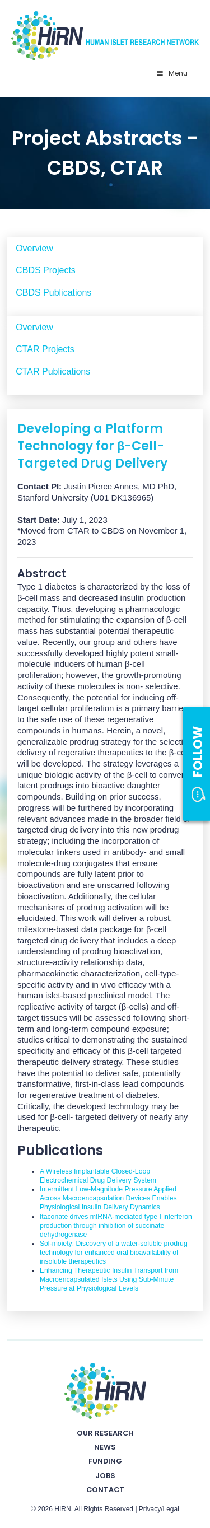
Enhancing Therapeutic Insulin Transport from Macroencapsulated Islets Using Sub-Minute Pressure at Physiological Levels (109, 1279)
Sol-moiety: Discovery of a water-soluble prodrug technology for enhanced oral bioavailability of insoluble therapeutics (114, 1252)
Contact (105, 1489)
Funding (105, 1461)
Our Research (105, 1433)
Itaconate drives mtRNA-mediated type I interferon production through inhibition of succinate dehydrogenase (116, 1226)
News (105, 1447)
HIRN (62, 1509)
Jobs (105, 1475)
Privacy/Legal (159, 1509)
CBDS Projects (46, 270)
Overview (34, 248)
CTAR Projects (45, 349)
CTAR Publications (53, 371)
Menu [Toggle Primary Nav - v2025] (172, 73)
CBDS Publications (53, 292)
